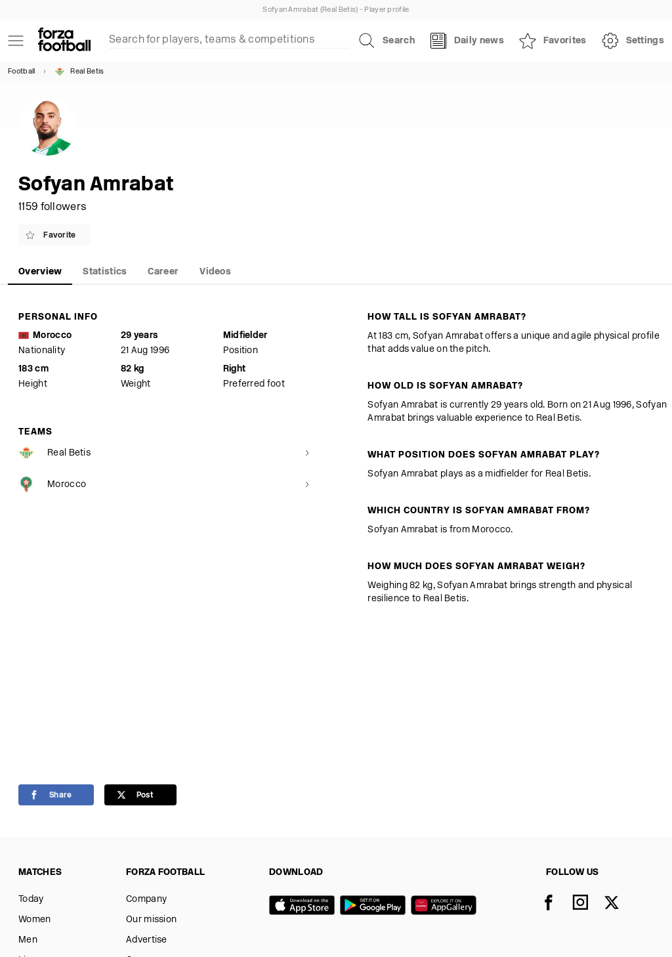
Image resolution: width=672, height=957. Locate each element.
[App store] (304, 906)
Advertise (146, 940)
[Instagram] (588, 903)
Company (146, 899)
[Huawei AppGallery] (446, 906)
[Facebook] (556, 903)
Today (31, 899)
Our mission (151, 920)
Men (27, 940)
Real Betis (79, 71)
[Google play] (375, 906)
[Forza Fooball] (64, 40)
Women (34, 920)
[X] (619, 903)
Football (21, 71)
